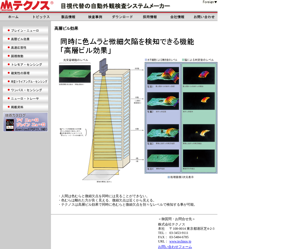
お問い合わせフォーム (175, 247)
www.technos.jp (180, 241)
